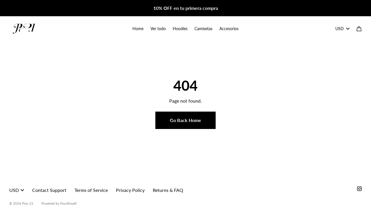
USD (342, 28)
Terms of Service (91, 190)
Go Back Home (185, 120)
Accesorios (229, 28)
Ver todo (158, 28)
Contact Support (49, 190)
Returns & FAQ (168, 190)
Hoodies (180, 28)
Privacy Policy (130, 190)
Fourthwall (68, 203)
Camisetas (203, 28)
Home (137, 28)
